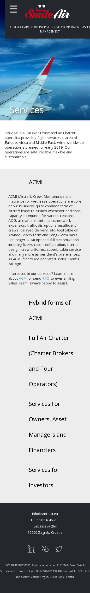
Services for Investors (44, 477)
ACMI (35, 182)
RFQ (45, 278)
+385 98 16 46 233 (45, 520)
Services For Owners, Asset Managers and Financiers (48, 427)
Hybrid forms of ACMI (50, 310)
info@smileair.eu (45, 513)
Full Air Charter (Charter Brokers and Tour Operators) (51, 361)
